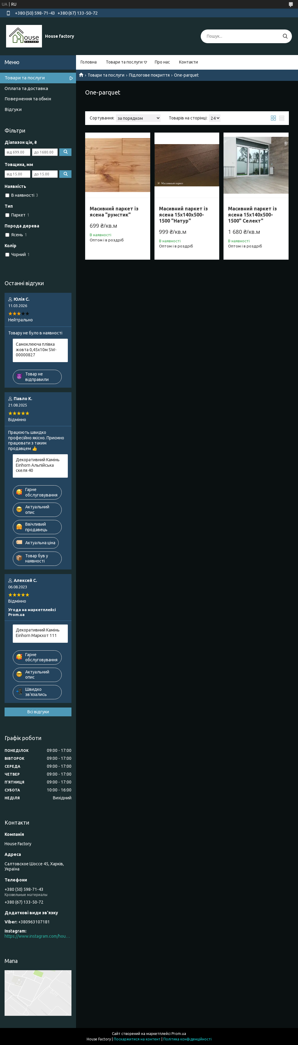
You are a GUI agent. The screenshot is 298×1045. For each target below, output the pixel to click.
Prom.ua (179, 1034)
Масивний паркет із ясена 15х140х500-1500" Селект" (252, 214)
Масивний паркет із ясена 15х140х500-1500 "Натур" (183, 214)
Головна (89, 62)
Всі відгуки (38, 711)
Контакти (188, 62)
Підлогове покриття (149, 75)
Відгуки (13, 109)
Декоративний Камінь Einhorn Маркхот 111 (38, 633)
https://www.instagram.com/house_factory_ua (38, 936)
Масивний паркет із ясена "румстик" (114, 211)
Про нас (162, 62)
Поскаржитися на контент (137, 1039)
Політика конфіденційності (187, 1039)
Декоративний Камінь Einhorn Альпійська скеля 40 (38, 465)
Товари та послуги (124, 62)
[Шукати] (285, 36)
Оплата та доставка (26, 88)
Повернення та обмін (28, 98)
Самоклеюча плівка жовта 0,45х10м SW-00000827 (36, 349)
